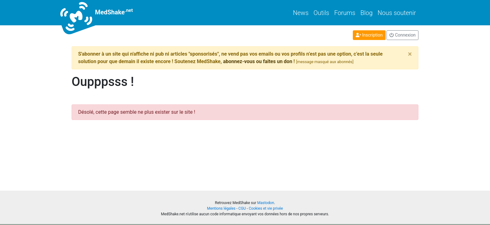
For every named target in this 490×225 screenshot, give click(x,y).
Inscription (369, 35)
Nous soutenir (397, 13)
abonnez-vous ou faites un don (257, 61)
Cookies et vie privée (266, 208)
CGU (242, 208)
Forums (344, 13)
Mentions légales (221, 208)
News (301, 13)
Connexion (402, 35)
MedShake (102, 12)
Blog (366, 13)
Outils (321, 13)
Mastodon (265, 203)
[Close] (410, 54)
